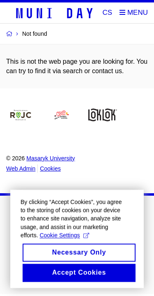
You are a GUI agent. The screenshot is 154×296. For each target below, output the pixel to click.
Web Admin (20, 168)
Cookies (50, 168)
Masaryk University (50, 158)
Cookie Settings (64, 239)
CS (108, 12)
